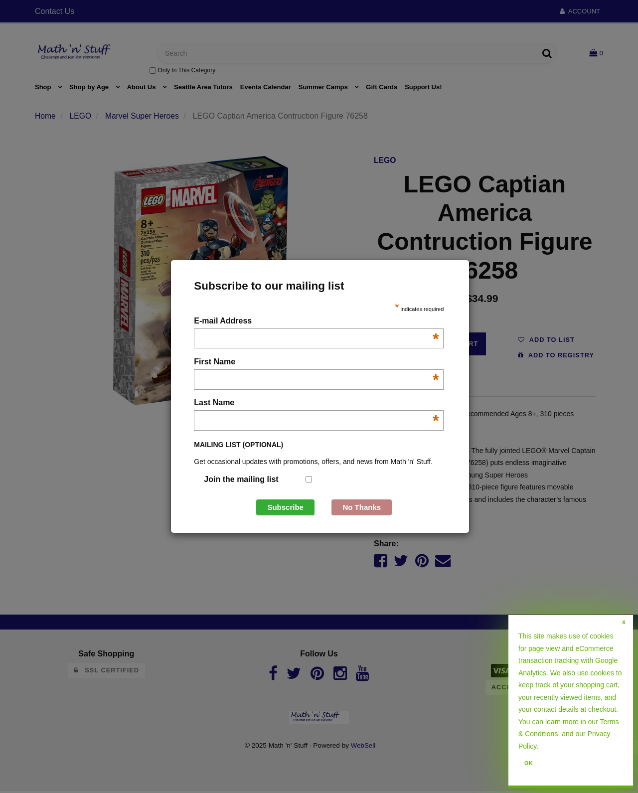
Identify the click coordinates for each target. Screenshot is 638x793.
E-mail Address (316, 322)
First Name (316, 362)
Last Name (316, 403)
